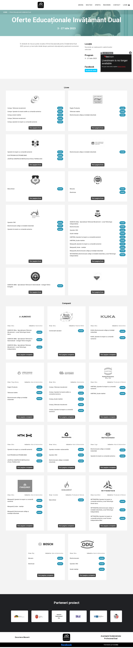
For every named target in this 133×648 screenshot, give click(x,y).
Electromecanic (74, 227)
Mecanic (72, 190)
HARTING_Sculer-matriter (77, 241)
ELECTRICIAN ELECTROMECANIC (17, 156)
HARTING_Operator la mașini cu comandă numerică (85, 238)
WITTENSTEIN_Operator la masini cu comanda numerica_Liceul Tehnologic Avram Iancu (102, 502)
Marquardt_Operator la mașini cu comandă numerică (85, 245)
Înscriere (107, 5)
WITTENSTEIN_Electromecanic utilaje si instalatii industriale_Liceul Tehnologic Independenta (102, 510)
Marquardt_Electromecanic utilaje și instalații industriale (86, 251)
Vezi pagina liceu (35, 128)
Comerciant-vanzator (55, 331)
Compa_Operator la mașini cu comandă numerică (22, 122)
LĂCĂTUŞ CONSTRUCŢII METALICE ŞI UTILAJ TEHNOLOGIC (24, 159)
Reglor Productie (75, 109)
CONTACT (116, 5)
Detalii (60, 109)
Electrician (73, 193)
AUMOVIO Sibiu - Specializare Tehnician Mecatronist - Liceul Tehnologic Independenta (19, 348)
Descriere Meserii (22, 638)
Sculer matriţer (74, 234)
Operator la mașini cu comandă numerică (19, 153)
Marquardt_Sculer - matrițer (78, 248)
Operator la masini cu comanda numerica (19, 230)
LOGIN (126, 5)
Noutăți (89, 5)
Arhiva (80, 5)
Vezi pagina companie (25, 355)
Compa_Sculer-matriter (14, 116)
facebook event (91, 71)
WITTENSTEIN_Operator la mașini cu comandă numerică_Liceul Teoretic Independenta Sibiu (101, 519)
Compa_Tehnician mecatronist (16, 119)
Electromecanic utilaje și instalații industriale (83, 116)
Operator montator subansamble (59, 450)
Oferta (97, 5)
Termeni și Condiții (111, 646)
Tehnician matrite (75, 112)
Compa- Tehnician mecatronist (16, 109)
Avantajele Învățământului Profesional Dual (111, 638)
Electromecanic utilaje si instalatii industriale (83, 153)
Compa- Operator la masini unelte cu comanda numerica (24, 112)
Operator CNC (11, 223)
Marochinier (11, 190)
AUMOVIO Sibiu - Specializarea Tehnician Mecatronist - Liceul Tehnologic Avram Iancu (19, 333)
